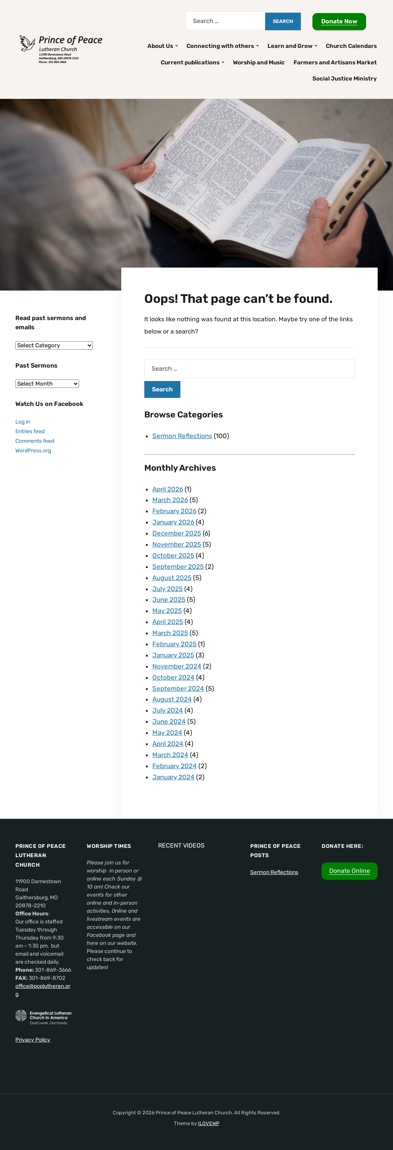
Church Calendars (351, 46)
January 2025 (173, 655)
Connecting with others (220, 46)
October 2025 (173, 555)
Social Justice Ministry (344, 78)
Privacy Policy (32, 1040)
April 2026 (167, 489)
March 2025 (170, 633)
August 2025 (172, 578)
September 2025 (178, 566)
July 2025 (167, 589)
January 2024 (173, 777)
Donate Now (339, 21)
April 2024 (167, 744)
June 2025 (168, 599)
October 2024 (173, 677)
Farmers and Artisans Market (335, 62)
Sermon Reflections (182, 436)
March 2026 (170, 500)
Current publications (190, 62)
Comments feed (34, 441)
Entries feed (30, 431)
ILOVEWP (208, 1123)
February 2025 (174, 644)
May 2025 (167, 610)
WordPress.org (33, 450)
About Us (160, 46)
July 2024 (167, 710)
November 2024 (176, 666)
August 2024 (172, 699)
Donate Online (349, 870)
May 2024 (167, 732)
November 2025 (176, 544)
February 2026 (174, 511)
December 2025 (176, 533)
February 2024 (174, 766)
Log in (22, 422)
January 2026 (173, 522)
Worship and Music (259, 62)
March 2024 (170, 755)
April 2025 (167, 622)
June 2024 (169, 721)
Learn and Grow (290, 46)
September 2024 (178, 688)
